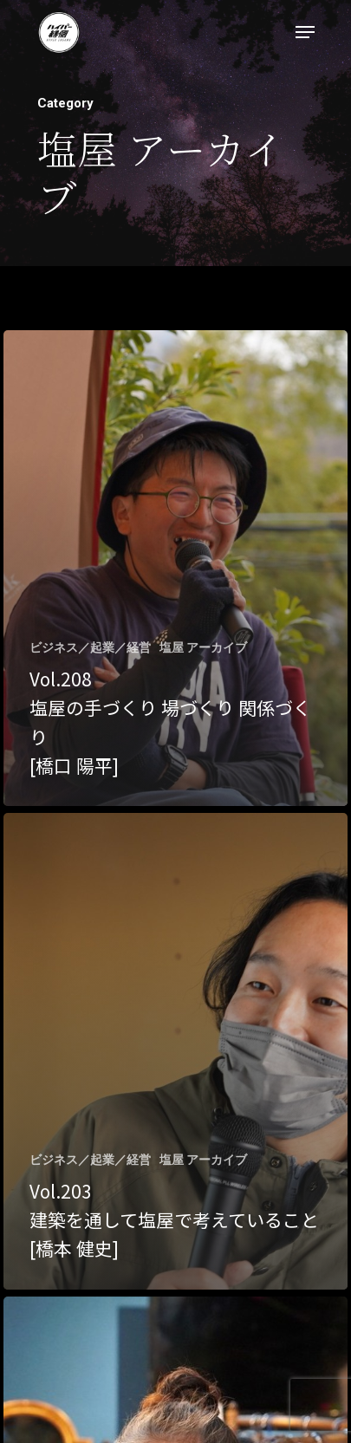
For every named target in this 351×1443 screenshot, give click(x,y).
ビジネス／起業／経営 (90, 647)
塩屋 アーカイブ (203, 647)
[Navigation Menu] (305, 32)
